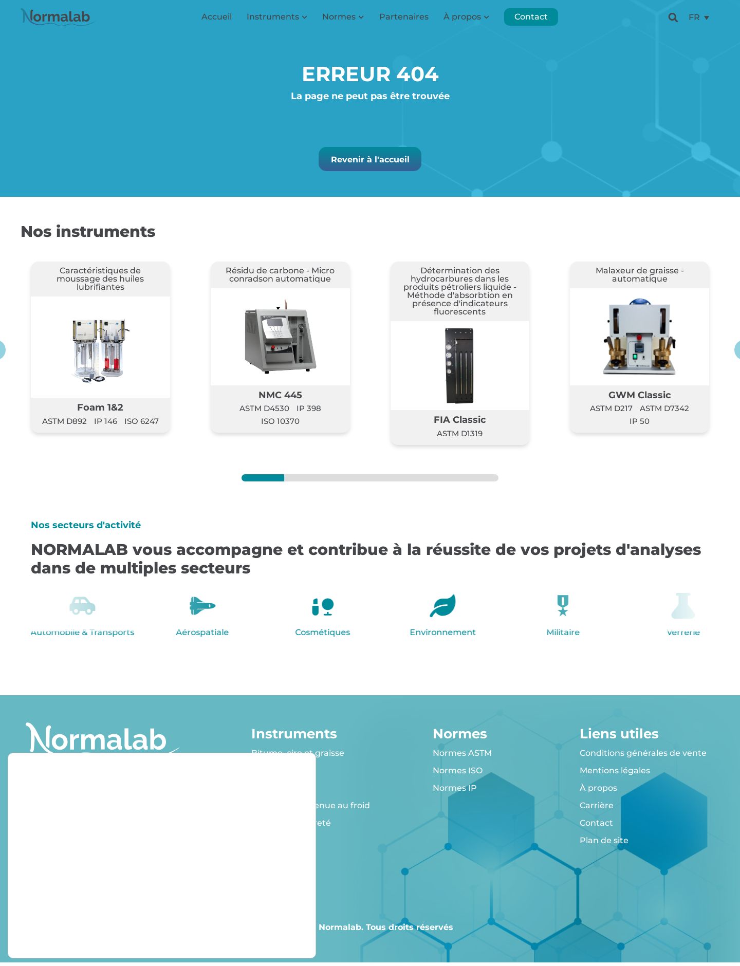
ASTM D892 (64, 425)
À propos (466, 23)
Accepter (256, 889)
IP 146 (105, 425)
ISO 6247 (141, 425)
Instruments (277, 23)
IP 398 (309, 412)
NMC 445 (280, 398)
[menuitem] (698, 23)
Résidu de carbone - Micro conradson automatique (280, 279)
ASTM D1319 (460, 437)
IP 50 (640, 425)
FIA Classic (460, 424)
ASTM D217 (611, 412)
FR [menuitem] (694, 23)
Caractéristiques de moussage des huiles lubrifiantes (100, 283)
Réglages (255, 932)
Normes (343, 23)
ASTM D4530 (264, 412)
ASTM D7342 (664, 412)
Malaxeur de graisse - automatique (640, 279)
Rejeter (255, 911)
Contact (531, 23)
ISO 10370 (280, 425)
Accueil (216, 23)
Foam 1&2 (100, 411)
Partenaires (404, 23)
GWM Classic (639, 398)
